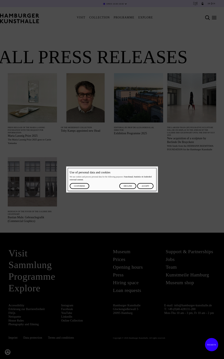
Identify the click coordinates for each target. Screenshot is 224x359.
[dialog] (112, 179)
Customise (79, 186)
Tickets (210, 345)
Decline (128, 186)
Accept (145, 186)
